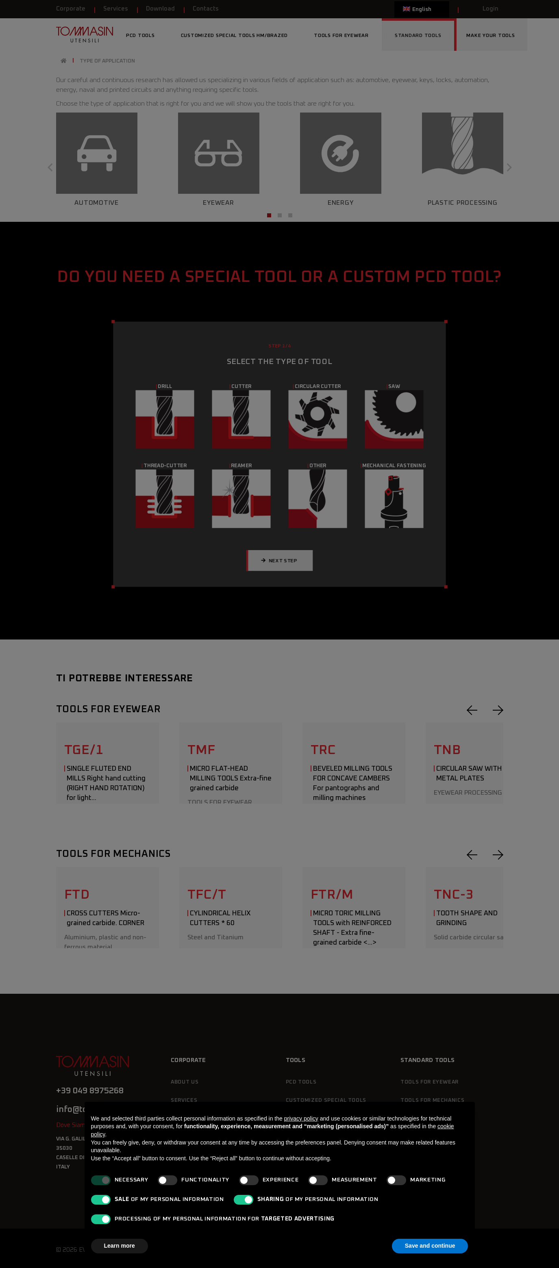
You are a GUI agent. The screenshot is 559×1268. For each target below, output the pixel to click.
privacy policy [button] (301, 1118)
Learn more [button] (119, 1245)
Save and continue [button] (430, 1245)
